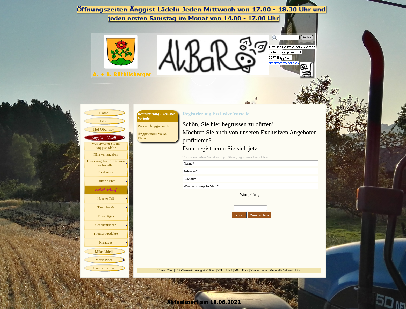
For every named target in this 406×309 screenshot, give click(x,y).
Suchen (307, 37)
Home (161, 270)
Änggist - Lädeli (205, 270)
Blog (170, 270)
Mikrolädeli (225, 270)
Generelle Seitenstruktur (285, 270)
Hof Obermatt (184, 270)
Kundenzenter (259, 270)
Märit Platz (241, 270)
